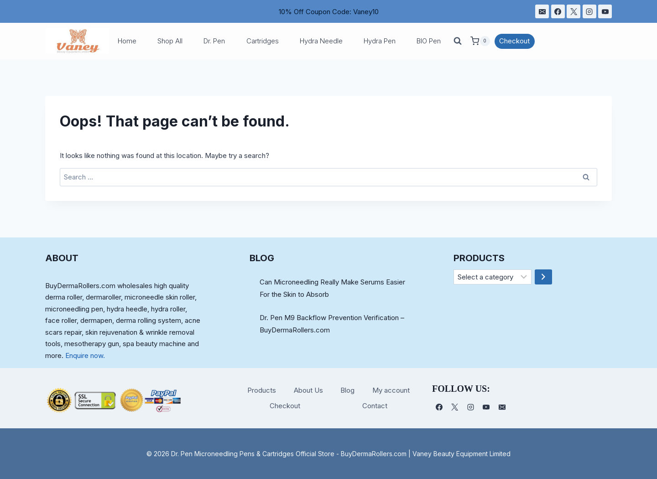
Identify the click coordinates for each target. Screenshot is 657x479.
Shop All (169, 41)
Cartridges (262, 41)
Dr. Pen (214, 41)
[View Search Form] (457, 41)
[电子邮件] (542, 11)
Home (127, 41)
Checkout (514, 41)
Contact (374, 405)
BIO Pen (429, 41)
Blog (347, 390)
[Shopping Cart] (480, 41)
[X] (573, 11)
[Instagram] (589, 11)
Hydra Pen (380, 41)
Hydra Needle (321, 41)
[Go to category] (543, 277)
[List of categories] (493, 277)
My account (391, 390)
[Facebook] (558, 11)
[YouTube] (605, 11)
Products (261, 390)
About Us (308, 390)
